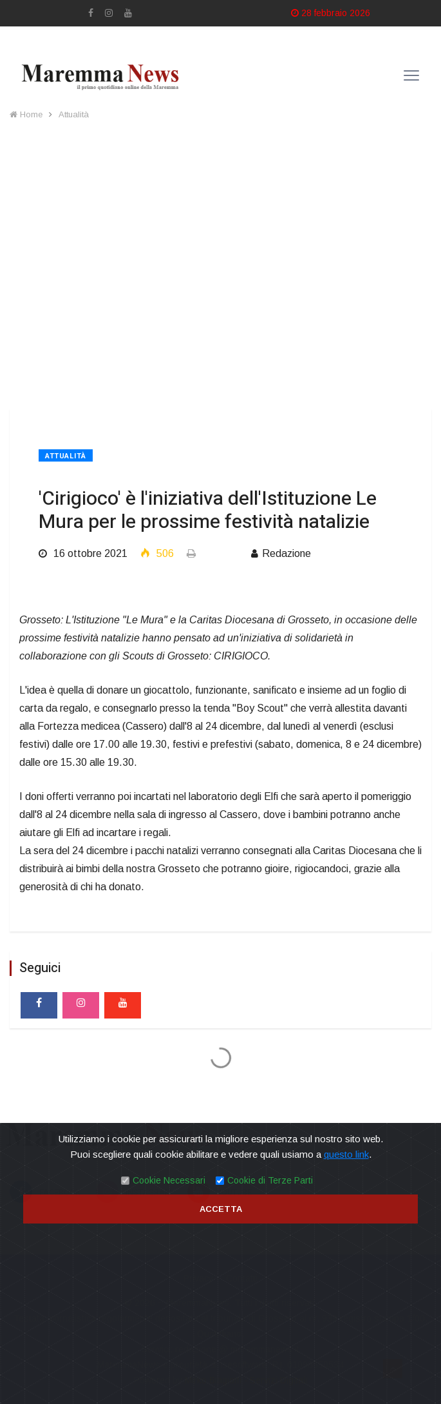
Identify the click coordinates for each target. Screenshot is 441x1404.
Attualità (74, 114)
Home (26, 114)
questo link (346, 1154)
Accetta (221, 1209)
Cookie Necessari (169, 1180)
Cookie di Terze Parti (270, 1180)
